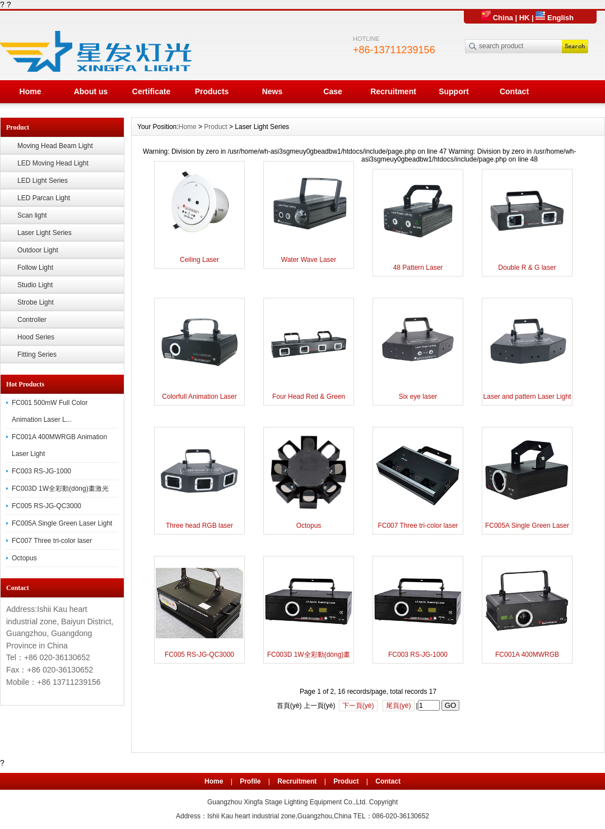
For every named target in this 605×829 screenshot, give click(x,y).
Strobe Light (35, 302)
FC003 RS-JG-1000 (41, 471)
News (272, 91)
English (555, 17)
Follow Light (35, 267)
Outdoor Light (37, 250)
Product (215, 127)
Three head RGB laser (199, 525)
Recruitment (393, 91)
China (497, 17)
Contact (514, 91)
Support (454, 91)
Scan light (32, 215)
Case (332, 91)
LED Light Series (42, 181)
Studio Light (35, 285)
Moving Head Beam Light (55, 146)
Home (30, 91)
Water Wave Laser (308, 260)
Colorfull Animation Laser (199, 396)
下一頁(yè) (358, 706)
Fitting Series (37, 354)
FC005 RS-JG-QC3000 (46, 506)
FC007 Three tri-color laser (52, 541)
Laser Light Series (44, 233)
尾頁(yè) (398, 706)
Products (212, 91)
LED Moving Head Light (53, 163)
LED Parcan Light (43, 198)
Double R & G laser (527, 267)
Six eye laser (418, 396)
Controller (31, 320)
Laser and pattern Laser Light (527, 396)
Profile (250, 781)
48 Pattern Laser (418, 267)
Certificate (151, 91)
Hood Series (35, 337)
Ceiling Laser (199, 260)
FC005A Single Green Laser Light (62, 523)
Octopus (24, 558)
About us (91, 91)
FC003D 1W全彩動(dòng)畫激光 (60, 488)
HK (524, 17)
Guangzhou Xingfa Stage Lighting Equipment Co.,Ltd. (287, 802)
